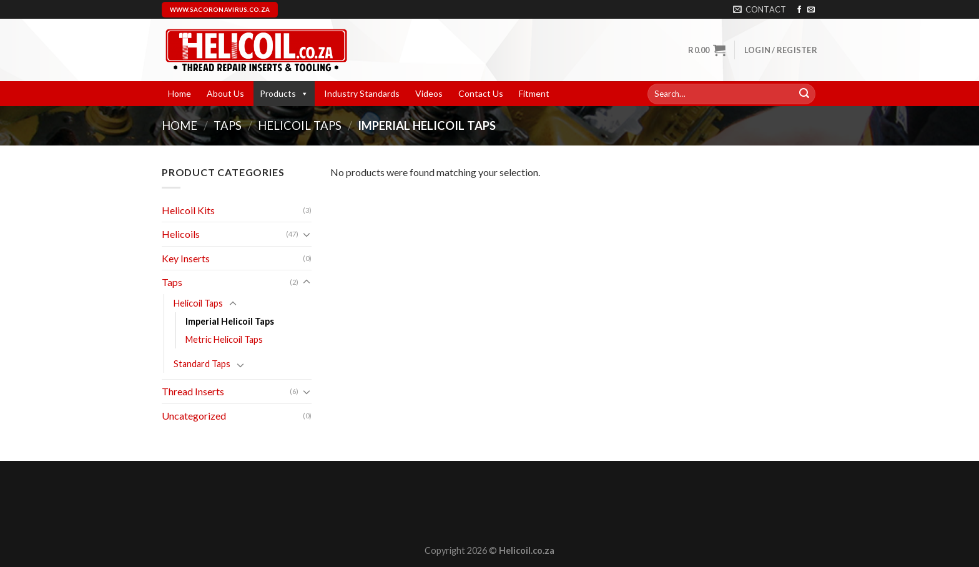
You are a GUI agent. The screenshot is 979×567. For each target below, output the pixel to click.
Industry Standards (362, 93)
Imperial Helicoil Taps (229, 321)
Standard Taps (202, 363)
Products (284, 93)
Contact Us (480, 93)
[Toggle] (307, 234)
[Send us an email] (811, 10)
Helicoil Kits (188, 210)
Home (179, 93)
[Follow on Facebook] (799, 10)
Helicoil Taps (300, 125)
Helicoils (181, 234)
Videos (429, 93)
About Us (225, 93)
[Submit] (804, 94)
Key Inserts (186, 258)
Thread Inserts (193, 391)
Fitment (534, 93)
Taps (228, 125)
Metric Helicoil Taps (224, 339)
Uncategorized (194, 416)
